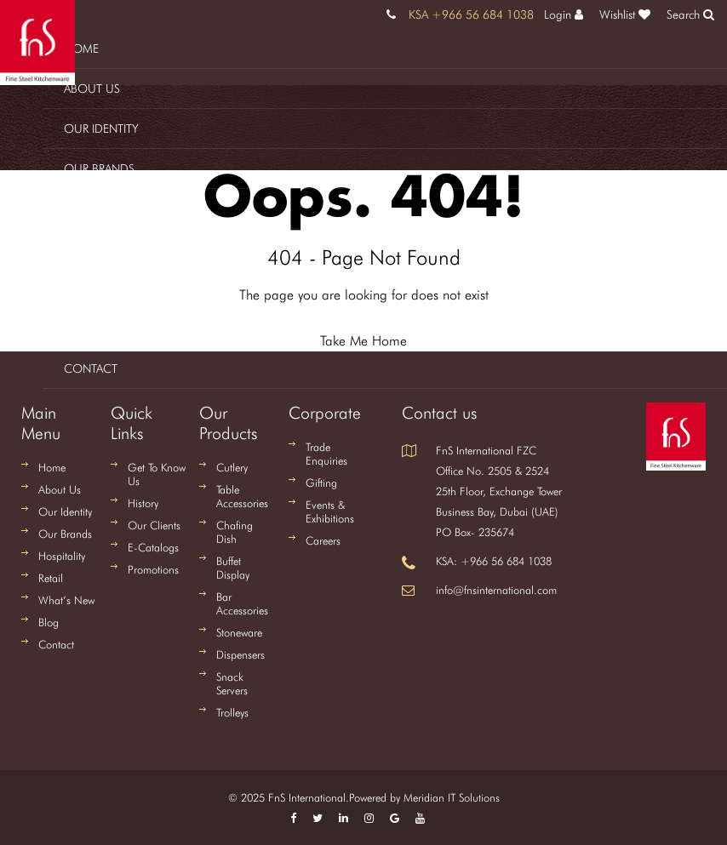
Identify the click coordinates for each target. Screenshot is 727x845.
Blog (79, 328)
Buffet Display (232, 567)
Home (81, 48)
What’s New (66, 600)
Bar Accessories (242, 603)
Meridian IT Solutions (452, 797)
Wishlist (624, 14)
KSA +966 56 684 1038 (471, 14)
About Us (59, 489)
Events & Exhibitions (330, 511)
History (143, 503)
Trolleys (232, 712)
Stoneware (239, 632)
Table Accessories (242, 496)
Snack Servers (232, 683)
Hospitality (96, 208)
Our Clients (154, 525)
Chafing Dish (234, 531)
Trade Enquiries (326, 453)
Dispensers (240, 654)
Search (690, 14)
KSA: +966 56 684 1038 (494, 561)
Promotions (153, 569)
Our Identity (101, 128)
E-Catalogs (153, 547)
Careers (323, 540)
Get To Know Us (157, 474)
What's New (98, 288)
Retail (79, 248)
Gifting (321, 482)
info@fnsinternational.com (496, 590)
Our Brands (99, 168)
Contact (90, 368)
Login (563, 14)
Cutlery (232, 467)
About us (92, 88)
